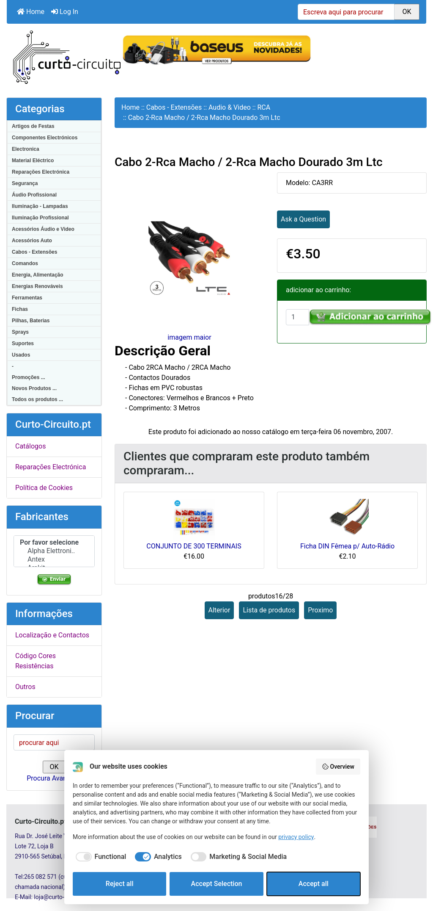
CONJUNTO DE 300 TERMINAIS (193, 546)
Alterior (219, 610)
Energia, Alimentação (37, 275)
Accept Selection (216, 884)
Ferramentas (27, 298)
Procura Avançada (54, 778)
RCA (264, 107)
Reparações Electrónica (40, 172)
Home (30, 12)
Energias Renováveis (37, 286)
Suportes (23, 343)
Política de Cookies (44, 488)
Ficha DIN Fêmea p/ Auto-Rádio (347, 546)
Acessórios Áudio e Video (43, 229)
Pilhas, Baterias (30, 321)
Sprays (20, 332)
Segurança (25, 183)
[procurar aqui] (54, 742)
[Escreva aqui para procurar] (346, 12)
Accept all (314, 884)
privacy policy (296, 836)
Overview (338, 766)
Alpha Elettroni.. (54, 551)
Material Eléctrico (33, 160)
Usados (21, 355)
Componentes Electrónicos (44, 138)
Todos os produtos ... (37, 399)
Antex (54, 559)
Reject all (120, 884)
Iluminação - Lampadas (40, 206)
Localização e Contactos (52, 635)
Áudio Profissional (34, 195)
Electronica (25, 149)
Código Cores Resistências (35, 661)
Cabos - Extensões (34, 252)
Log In (64, 12)
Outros (25, 687)
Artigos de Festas (33, 126)
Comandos (25, 263)
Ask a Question (303, 219)
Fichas (20, 309)
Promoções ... (28, 377)
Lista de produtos (269, 610)
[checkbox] (99, 857)
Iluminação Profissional (40, 218)
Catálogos (30, 446)
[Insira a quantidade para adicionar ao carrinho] (297, 317)
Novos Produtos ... (34, 388)
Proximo (320, 610)
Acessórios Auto (32, 241)
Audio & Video (229, 107)
